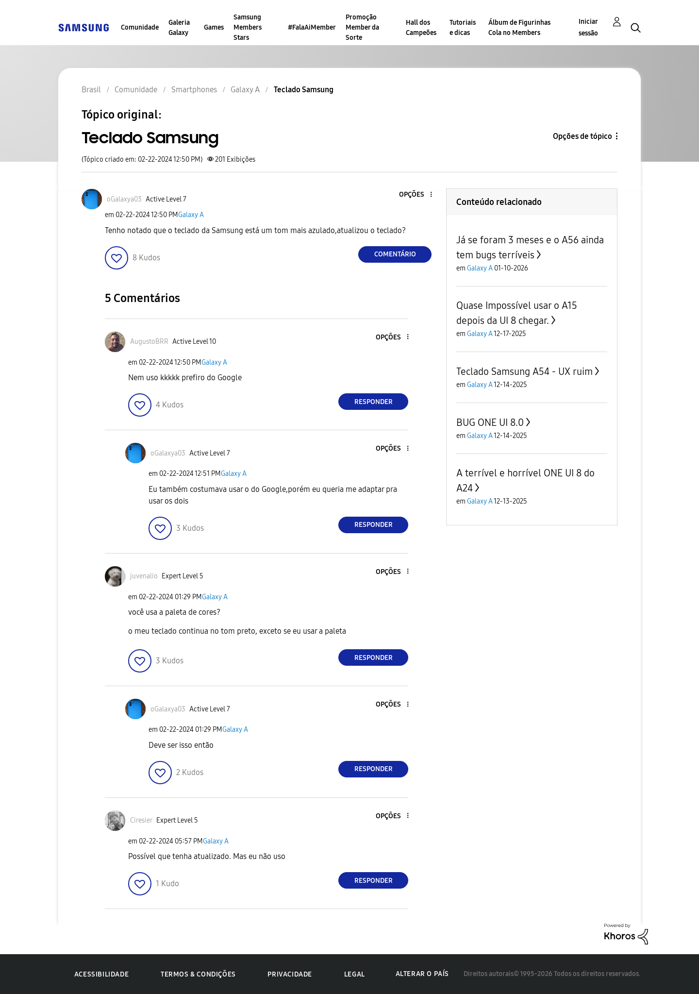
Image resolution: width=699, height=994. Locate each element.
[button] (415, 195)
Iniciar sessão (588, 27)
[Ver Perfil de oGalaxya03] (124, 199)
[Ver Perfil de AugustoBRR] (149, 341)
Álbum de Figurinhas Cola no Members (519, 27)
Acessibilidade (101, 974)
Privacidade (289, 974)
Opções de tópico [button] (582, 136)
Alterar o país (422, 974)
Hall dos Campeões (421, 27)
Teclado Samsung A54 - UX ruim (524, 371)
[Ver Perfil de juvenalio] (144, 576)
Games (214, 27)
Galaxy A (191, 215)
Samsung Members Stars (247, 27)
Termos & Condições (198, 974)
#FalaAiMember (312, 27)
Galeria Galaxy (179, 27)
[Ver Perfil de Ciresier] (141, 820)
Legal (354, 974)
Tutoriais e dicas (462, 27)
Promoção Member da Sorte (362, 27)
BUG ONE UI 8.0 (490, 422)
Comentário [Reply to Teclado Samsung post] (395, 254)
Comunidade (140, 27)
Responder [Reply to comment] (373, 402)
